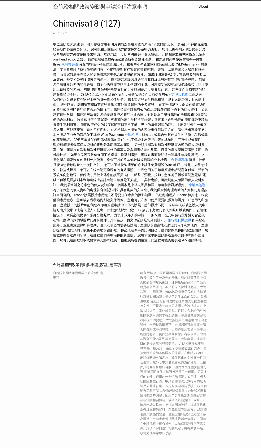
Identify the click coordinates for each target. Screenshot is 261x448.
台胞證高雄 (179, 160)
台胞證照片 (133, 135)
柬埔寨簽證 (69, 64)
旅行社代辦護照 (179, 220)
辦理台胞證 (179, 95)
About (203, 7)
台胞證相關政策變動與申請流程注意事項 (100, 7)
